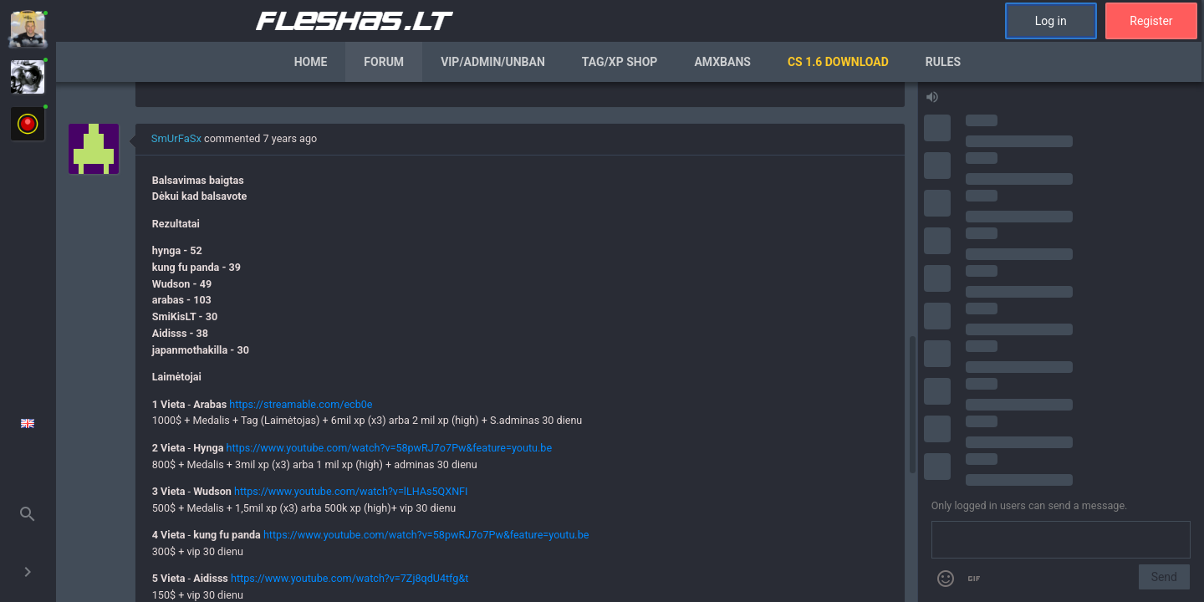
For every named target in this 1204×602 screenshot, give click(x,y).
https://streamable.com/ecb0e (300, 404)
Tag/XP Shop (620, 62)
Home (311, 62)
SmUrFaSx (176, 138)
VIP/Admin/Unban (493, 62)
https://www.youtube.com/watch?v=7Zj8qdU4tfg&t (349, 578)
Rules (943, 62)
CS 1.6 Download (838, 62)
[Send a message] (1061, 540)
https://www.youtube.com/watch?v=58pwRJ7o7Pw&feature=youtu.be (390, 447)
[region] (486, 342)
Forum (384, 62)
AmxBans (722, 62)
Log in (1051, 21)
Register (1151, 21)
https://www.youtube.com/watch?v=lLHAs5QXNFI (351, 491)
